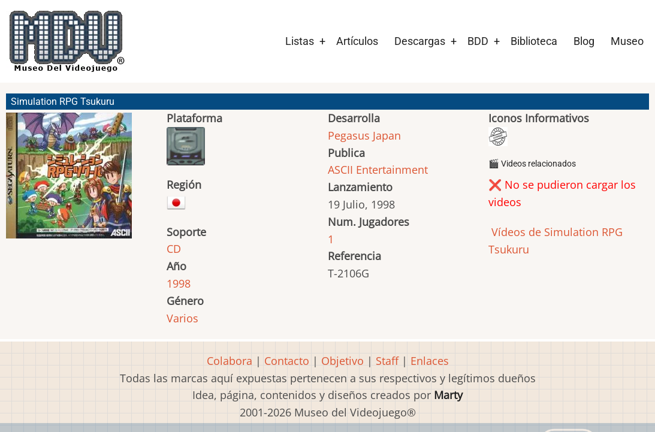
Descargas (419, 41)
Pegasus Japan (364, 135)
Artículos (357, 41)
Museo (627, 41)
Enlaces (429, 361)
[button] (69, 181)
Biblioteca (534, 41)
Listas (299, 41)
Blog (583, 41)
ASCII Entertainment (378, 169)
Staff (387, 361)
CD (174, 248)
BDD (477, 41)
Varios (182, 318)
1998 (179, 283)
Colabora (229, 361)
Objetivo (342, 361)
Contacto (286, 361)
